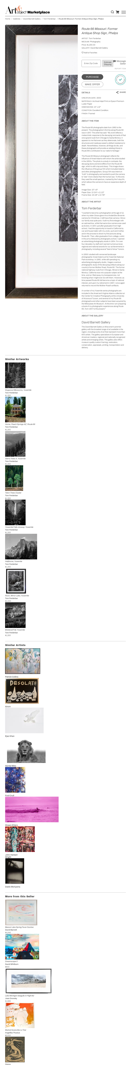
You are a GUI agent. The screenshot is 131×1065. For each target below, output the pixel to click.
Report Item (120, 69)
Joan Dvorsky (11, 998)
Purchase (92, 77)
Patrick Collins (11, 677)
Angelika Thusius (12, 1033)
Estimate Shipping (107, 63)
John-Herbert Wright (11, 856)
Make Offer (92, 84)
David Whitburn (11, 964)
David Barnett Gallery (99, 48)
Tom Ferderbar (95, 38)
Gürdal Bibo (10, 766)
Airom (8, 706)
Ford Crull (9, 795)
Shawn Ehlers (11, 825)
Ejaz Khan (9, 736)
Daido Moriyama (12, 887)
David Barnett (11, 930)
